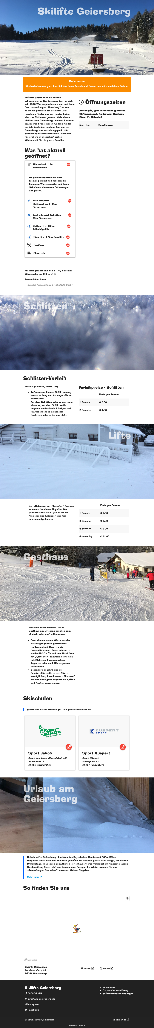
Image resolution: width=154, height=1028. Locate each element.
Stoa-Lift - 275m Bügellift (50, 237)
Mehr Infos (34, 877)
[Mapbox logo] (30, 960)
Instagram (32, 1004)
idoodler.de (121, 1019)
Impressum (109, 987)
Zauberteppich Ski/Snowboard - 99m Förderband (50, 204)
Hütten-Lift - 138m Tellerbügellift (50, 228)
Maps (87, 968)
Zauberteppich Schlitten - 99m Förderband (50, 216)
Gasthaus (50, 245)
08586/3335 (33, 993)
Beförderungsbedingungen (118, 993)
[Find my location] (127, 898)
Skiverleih (50, 253)
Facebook (32, 1009)
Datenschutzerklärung (115, 990)
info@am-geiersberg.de (40, 998)
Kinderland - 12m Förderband (50, 166)
